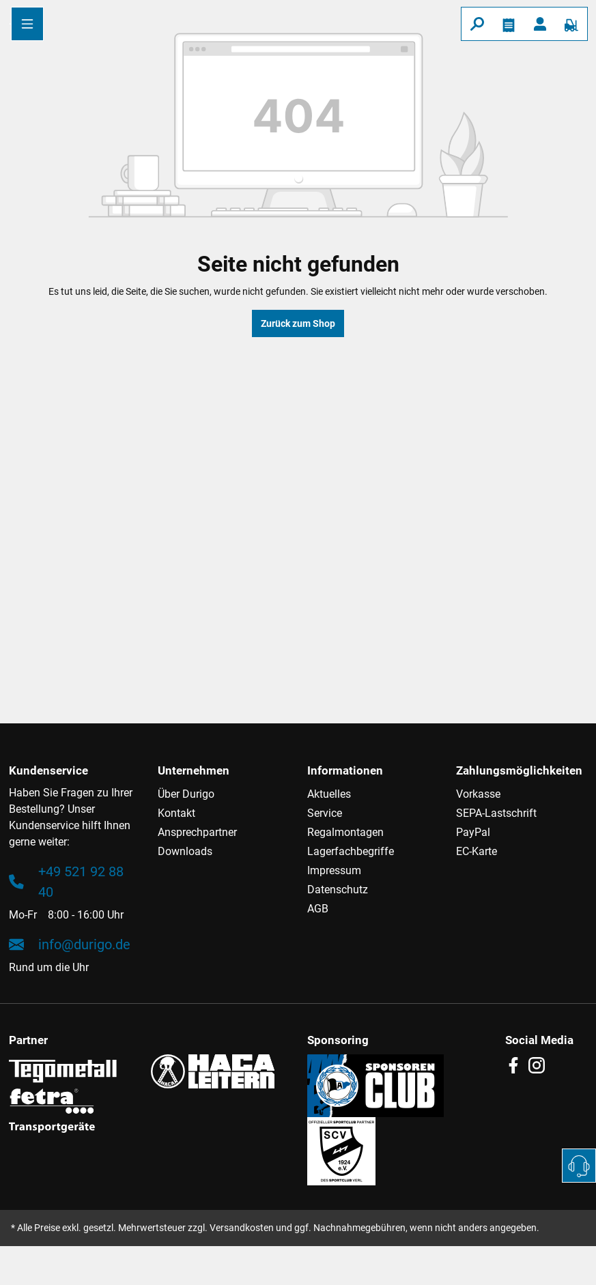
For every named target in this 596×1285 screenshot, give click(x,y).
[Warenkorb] (571, 24)
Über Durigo (186, 794)
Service (324, 813)
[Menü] (27, 24)
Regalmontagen (345, 832)
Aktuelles (329, 794)
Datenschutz (337, 889)
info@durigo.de (69, 944)
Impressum (334, 870)
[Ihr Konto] (540, 24)
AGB (317, 908)
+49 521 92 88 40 (66, 881)
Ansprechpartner (197, 832)
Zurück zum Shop (298, 323)
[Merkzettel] (508, 24)
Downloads (185, 851)
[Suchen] (477, 24)
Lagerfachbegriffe (350, 851)
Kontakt (176, 813)
